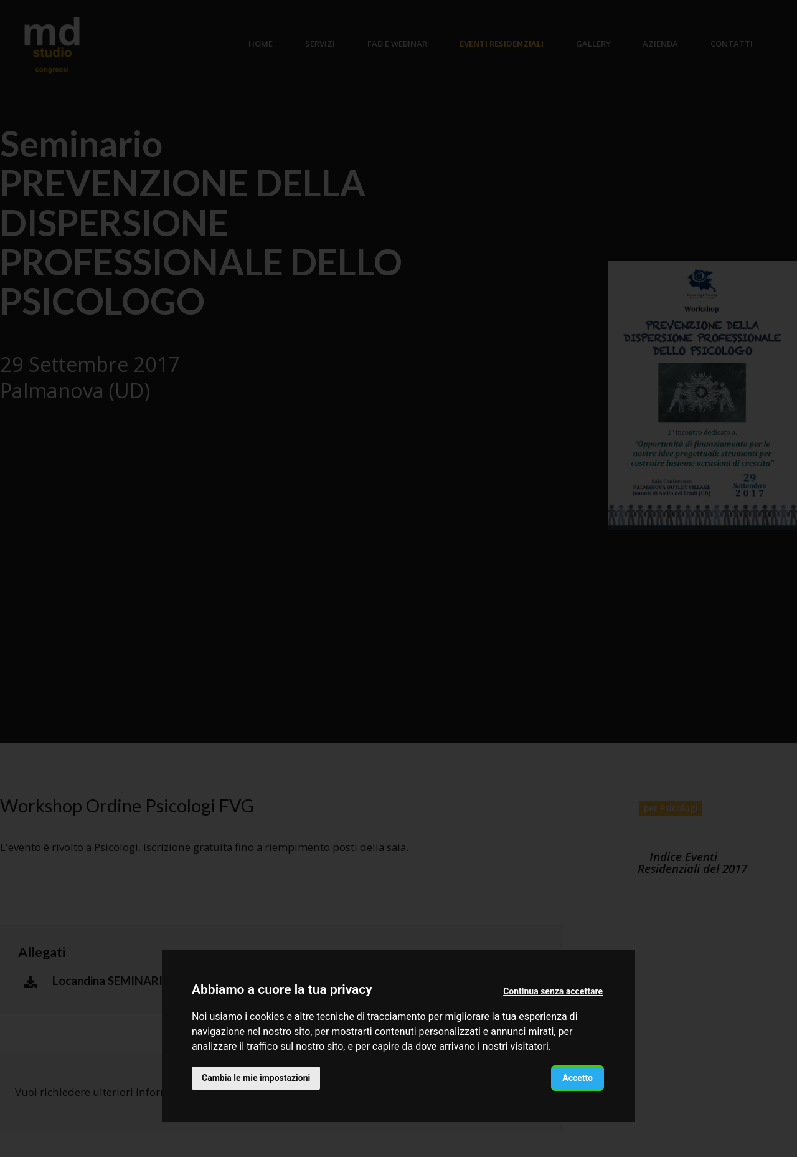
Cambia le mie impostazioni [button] (256, 1078)
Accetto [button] (577, 1078)
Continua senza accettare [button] (553, 991)
